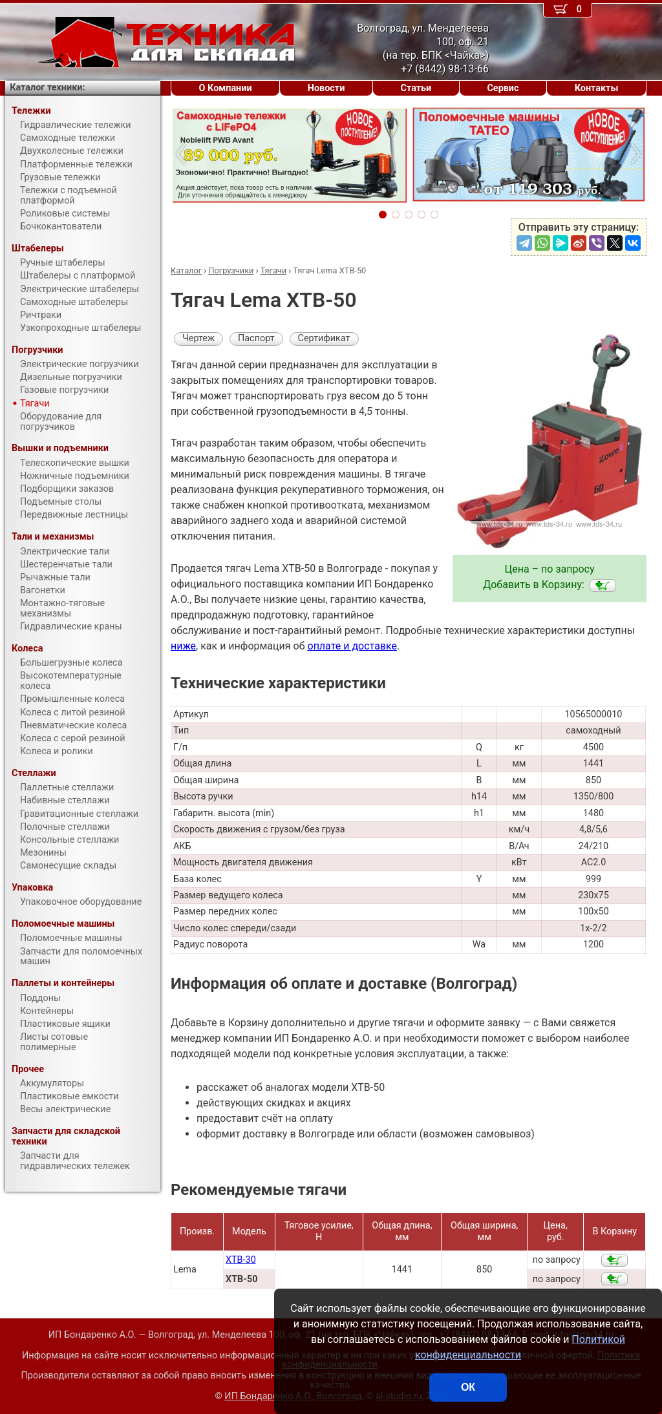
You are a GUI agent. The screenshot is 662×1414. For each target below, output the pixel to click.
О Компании (225, 88)
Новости (326, 88)
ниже (183, 646)
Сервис (502, 88)
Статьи (415, 88)
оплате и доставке (353, 646)
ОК (468, 1387)
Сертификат (324, 338)
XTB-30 (241, 1259)
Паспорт (256, 338)
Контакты (597, 88)
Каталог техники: (47, 87)
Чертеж (198, 338)
